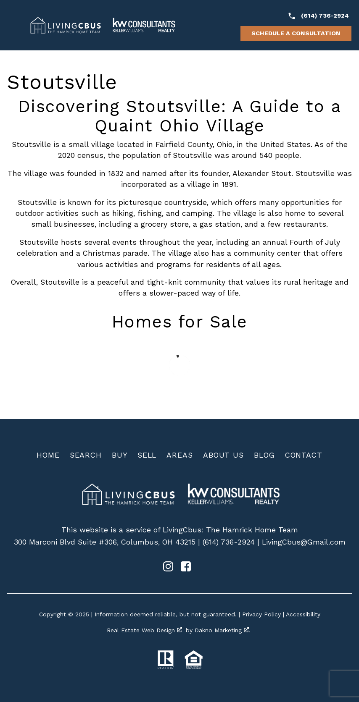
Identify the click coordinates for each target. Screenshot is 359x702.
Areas (179, 455)
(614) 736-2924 (229, 542)
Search (86, 455)
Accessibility (303, 614)
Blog (264, 455)
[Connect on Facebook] (186, 569)
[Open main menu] (15, 25)
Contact (303, 455)
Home (48, 455)
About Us (223, 455)
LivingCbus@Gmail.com (304, 542)
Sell (147, 455)
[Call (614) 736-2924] (318, 16)
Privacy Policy (261, 614)
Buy (119, 455)
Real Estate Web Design (144, 630)
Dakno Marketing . (223, 630)
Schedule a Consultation (296, 33)
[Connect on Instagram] (168, 569)
